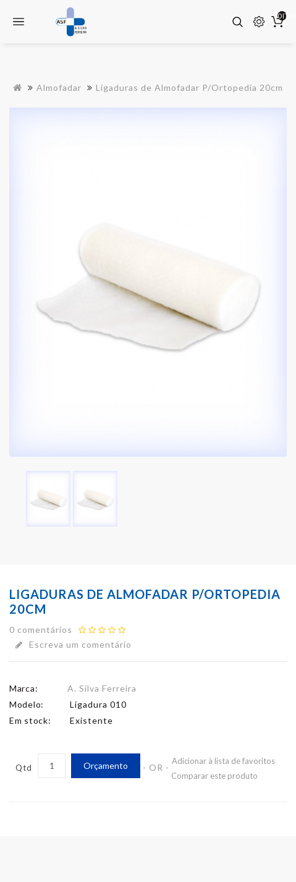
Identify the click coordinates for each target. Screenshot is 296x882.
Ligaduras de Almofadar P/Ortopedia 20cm (189, 87)
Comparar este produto (214, 776)
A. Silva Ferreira (102, 688)
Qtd (23, 768)
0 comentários (40, 629)
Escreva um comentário (73, 644)
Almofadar (59, 87)
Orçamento (105, 765)
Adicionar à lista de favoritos (223, 761)
